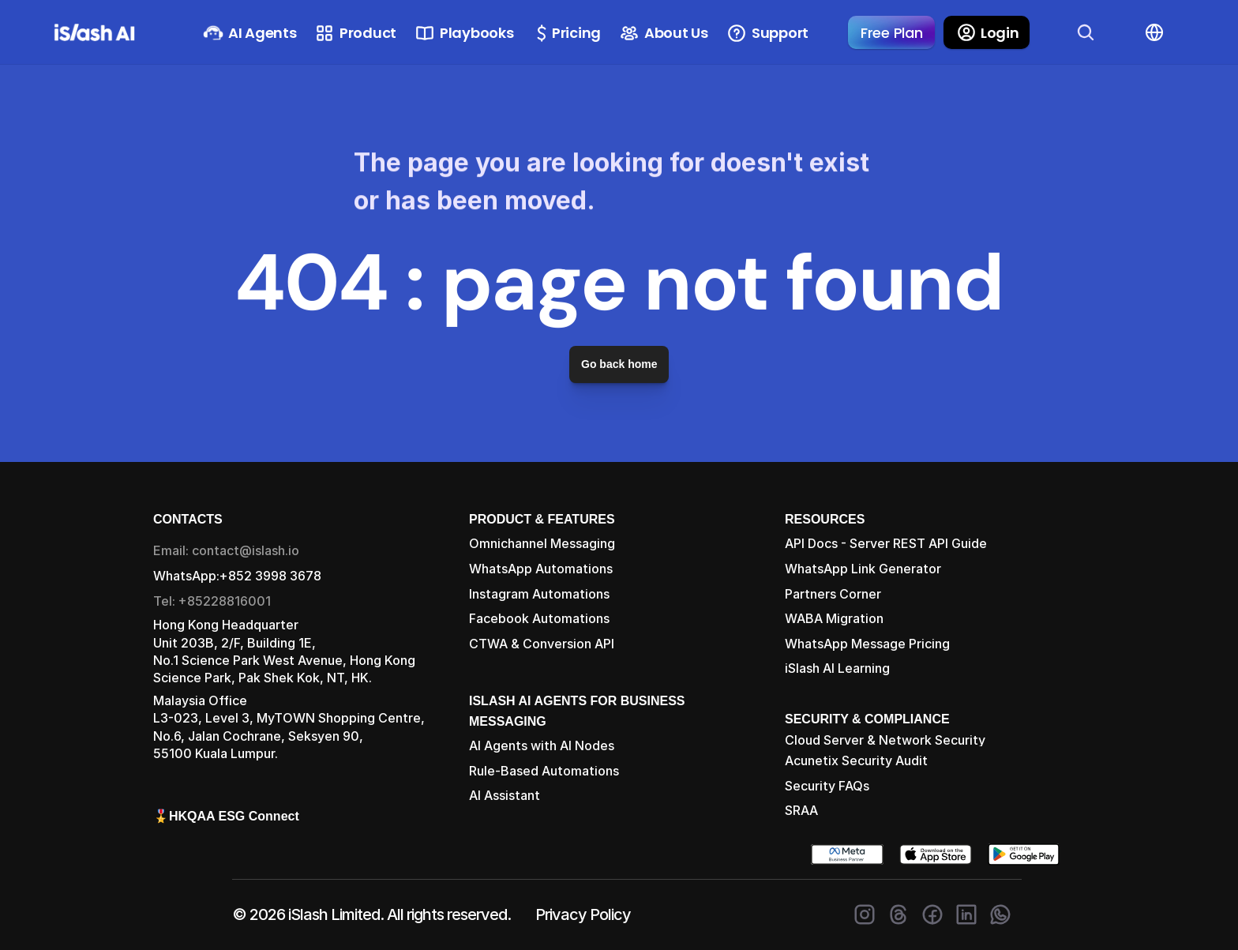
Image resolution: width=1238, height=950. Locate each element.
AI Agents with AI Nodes (541, 745)
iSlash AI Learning (837, 668)
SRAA (801, 810)
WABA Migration (834, 618)
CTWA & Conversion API (541, 643)
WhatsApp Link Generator (863, 568)
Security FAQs (827, 786)
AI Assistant (504, 795)
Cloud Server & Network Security (885, 740)
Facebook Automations (539, 618)
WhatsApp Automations (541, 568)
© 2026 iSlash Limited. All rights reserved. (371, 914)
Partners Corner (833, 594)
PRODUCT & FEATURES (542, 519)
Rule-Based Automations (544, 771)
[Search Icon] (1085, 32)
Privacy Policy (583, 914)
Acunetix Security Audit (856, 760)
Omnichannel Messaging (542, 543)
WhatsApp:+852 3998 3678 (237, 576)
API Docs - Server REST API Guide (886, 543)
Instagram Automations (539, 594)
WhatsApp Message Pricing (867, 643)
